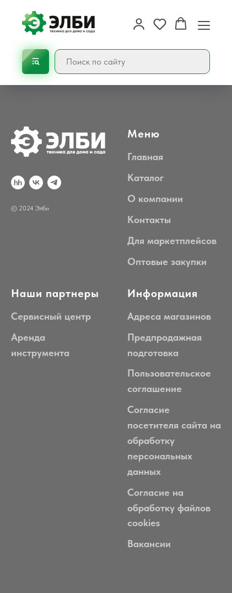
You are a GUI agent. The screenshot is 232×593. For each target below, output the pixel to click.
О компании (155, 198)
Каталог (145, 177)
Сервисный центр (51, 316)
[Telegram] (54, 182)
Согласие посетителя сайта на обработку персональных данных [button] (174, 440)
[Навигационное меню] (204, 24)
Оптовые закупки (167, 261)
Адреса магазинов (169, 316)
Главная (145, 156)
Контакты (149, 219)
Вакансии (149, 543)
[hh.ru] (18, 182)
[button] (138, 23)
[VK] (36, 182)
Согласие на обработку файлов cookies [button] (169, 507)
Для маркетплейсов (172, 240)
